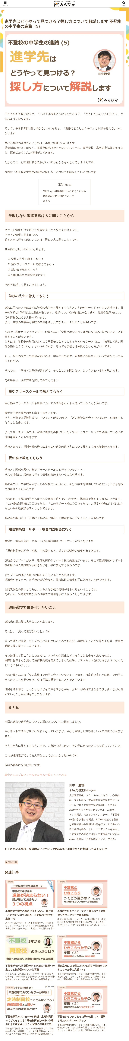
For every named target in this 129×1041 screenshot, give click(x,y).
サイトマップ (33, 1032)
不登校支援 (11, 862)
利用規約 (87, 1032)
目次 (60, 184)
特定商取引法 (73, 1032)
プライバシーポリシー (53, 1032)
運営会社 (20, 1032)
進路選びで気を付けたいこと (58, 196)
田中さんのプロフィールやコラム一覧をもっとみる (36, 775)
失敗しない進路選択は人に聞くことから (64, 191)
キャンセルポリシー (103, 1032)
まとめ (46, 201)
